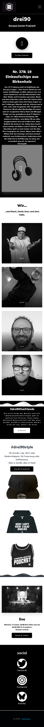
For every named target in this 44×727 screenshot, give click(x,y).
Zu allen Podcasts (22, 55)
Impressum (26, 719)
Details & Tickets (22, 635)
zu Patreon (22, 430)
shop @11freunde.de (22, 469)
